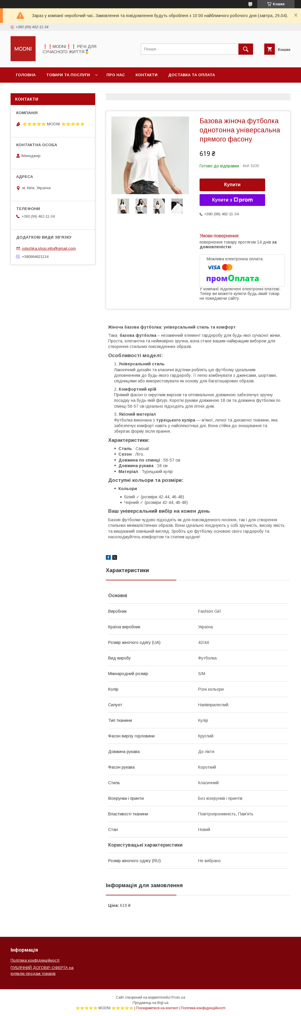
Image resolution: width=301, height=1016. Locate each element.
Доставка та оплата (191, 75)
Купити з (232, 200)
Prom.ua (178, 997)
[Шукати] (245, 49)
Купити (232, 184)
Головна (26, 75)
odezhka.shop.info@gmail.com (49, 248)
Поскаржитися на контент (157, 1008)
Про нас (115, 75)
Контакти (147, 75)
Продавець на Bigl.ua (150, 1003)
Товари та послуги (68, 75)
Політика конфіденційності (35, 960)
